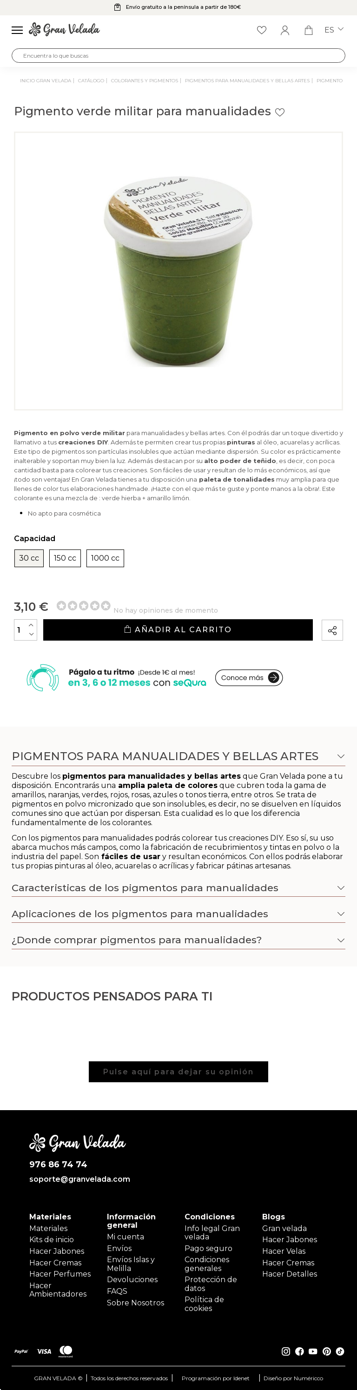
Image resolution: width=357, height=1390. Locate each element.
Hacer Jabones (56, 1251)
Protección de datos (211, 1283)
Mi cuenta (125, 1236)
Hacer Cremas (55, 1262)
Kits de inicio (51, 1239)
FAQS (117, 1291)
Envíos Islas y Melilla (131, 1263)
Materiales (48, 1228)
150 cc (65, 558)
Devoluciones (132, 1279)
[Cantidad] (25, 630)
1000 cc (105, 558)
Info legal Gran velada (212, 1232)
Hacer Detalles (289, 1274)
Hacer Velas (283, 1251)
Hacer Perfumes (60, 1274)
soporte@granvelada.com (77, 1179)
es (334, 30)
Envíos (119, 1248)
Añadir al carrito (178, 629)
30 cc (29, 558)
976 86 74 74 (58, 1165)
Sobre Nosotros (135, 1302)
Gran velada (284, 1228)
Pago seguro (208, 1248)
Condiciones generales (207, 1263)
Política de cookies (204, 1303)
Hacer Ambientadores (57, 1289)
